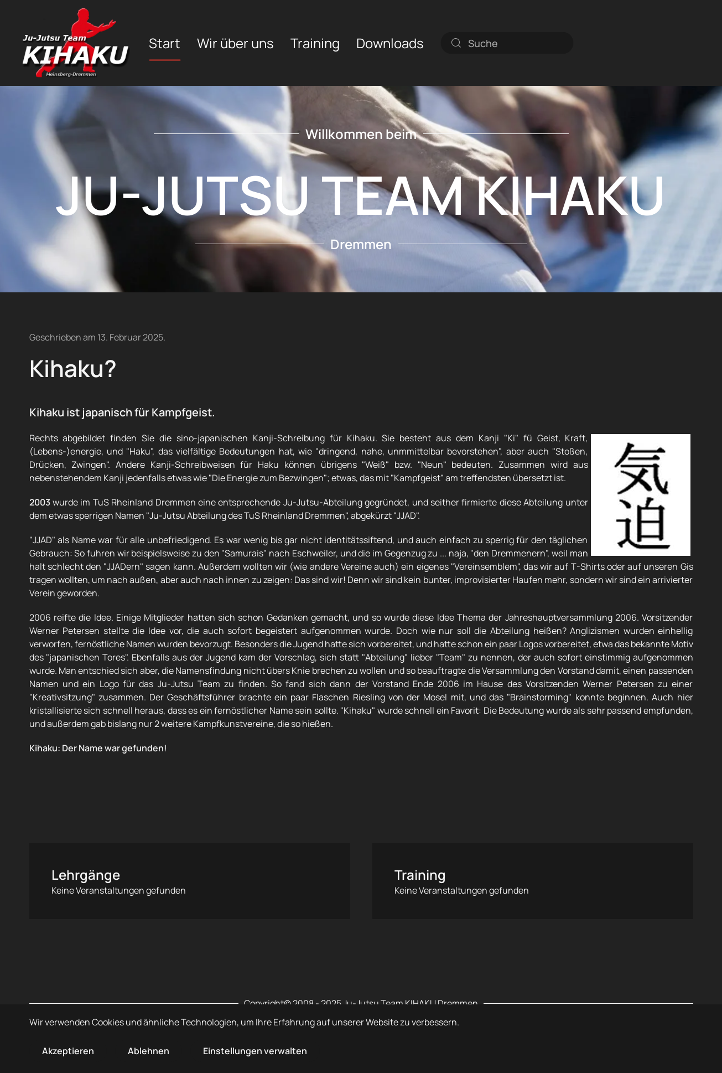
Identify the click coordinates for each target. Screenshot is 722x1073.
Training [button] (315, 42)
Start (164, 42)
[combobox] (506, 43)
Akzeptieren (68, 1051)
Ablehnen (148, 1051)
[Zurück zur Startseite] (76, 43)
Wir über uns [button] (235, 42)
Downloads (390, 42)
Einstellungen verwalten (255, 1051)
